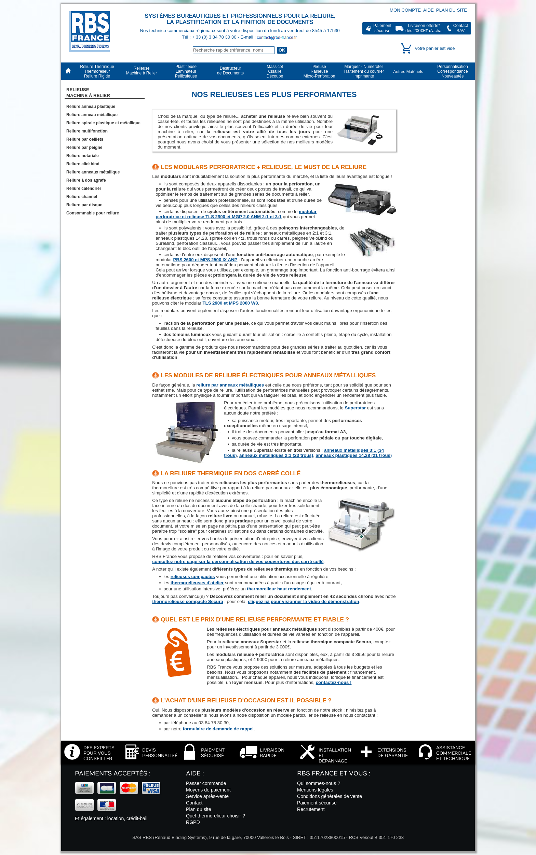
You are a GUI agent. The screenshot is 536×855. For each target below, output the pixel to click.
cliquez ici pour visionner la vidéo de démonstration (303, 601)
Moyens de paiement (208, 790)
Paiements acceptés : (112, 773)
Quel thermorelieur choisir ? (215, 815)
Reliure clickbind (82, 164)
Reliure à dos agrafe (86, 180)
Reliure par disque (84, 204)
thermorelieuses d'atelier (197, 582)
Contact (194, 802)
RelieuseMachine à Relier (88, 92)
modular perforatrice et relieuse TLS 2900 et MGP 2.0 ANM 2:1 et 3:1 (236, 214)
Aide (428, 10)
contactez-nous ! (334, 682)
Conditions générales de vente (329, 796)
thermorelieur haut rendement (279, 588)
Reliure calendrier (83, 188)
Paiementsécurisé (382, 28)
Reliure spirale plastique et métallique (103, 123)
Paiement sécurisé (317, 802)
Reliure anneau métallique (92, 114)
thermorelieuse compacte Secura (187, 601)
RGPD (193, 822)
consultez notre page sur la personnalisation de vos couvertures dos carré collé (237, 561)
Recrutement (311, 809)
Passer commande (206, 783)
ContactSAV (460, 28)
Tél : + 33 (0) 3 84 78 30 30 (210, 37)
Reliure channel (81, 196)
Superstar (355, 407)
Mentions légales (315, 790)
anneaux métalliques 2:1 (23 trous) (276, 455)
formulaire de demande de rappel (218, 728)
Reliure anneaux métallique (93, 172)
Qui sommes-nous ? (318, 783)
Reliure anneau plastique (90, 106)
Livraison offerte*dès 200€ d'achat (424, 28)
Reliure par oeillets (84, 139)
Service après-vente (207, 796)
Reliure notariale (82, 155)
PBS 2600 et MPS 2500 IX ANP (205, 259)
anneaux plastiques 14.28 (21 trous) (354, 455)
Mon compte (405, 10)
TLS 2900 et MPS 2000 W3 (230, 303)
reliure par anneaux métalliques (230, 385)
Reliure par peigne (84, 147)
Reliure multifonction (87, 131)
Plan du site (451, 10)
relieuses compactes (193, 576)
